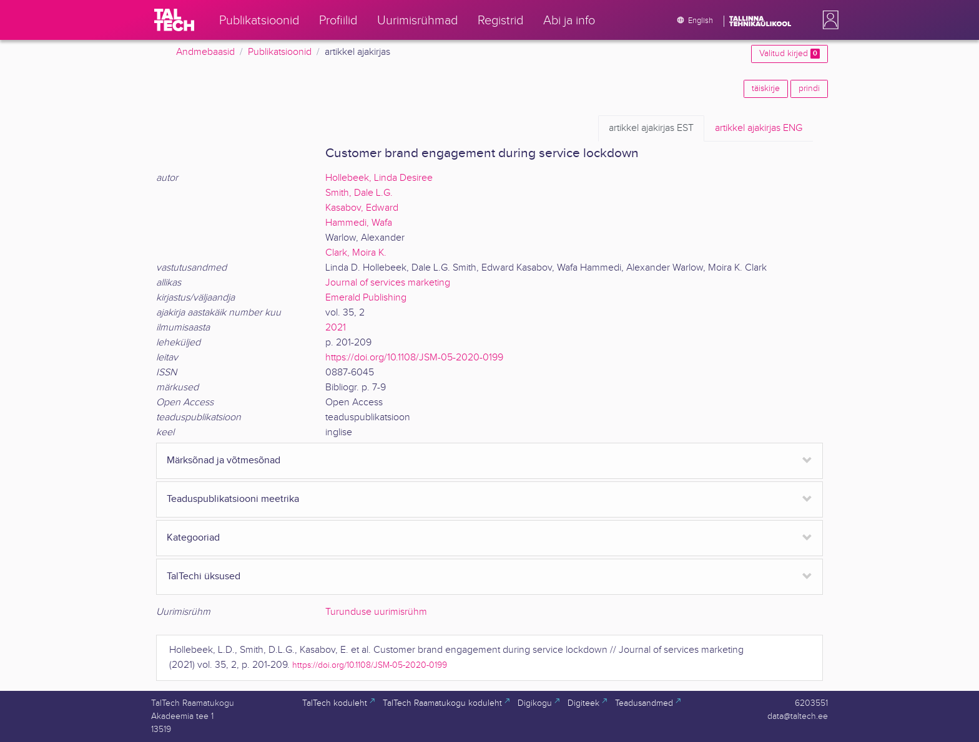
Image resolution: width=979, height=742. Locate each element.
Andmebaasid (205, 52)
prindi (809, 89)
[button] (828, 20)
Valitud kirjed (789, 54)
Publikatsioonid (280, 52)
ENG (758, 128)
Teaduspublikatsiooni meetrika (233, 499)
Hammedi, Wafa (358, 223)
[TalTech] (174, 20)
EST (651, 128)
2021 (335, 328)
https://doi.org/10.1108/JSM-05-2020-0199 (414, 358)
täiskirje (766, 89)
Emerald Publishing (365, 298)
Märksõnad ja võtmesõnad (223, 460)
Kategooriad (193, 538)
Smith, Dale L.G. (359, 193)
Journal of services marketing (387, 283)
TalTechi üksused (203, 576)
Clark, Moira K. (355, 253)
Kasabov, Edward (361, 208)
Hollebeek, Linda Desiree (379, 178)
